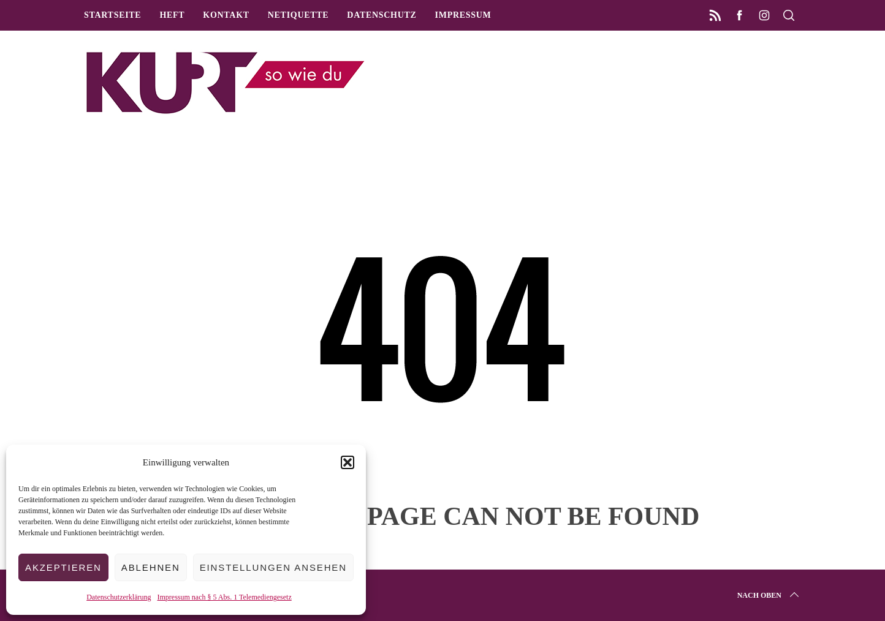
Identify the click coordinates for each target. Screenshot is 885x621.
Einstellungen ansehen (273, 567)
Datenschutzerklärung (118, 597)
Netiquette (298, 15)
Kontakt (226, 15)
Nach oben (769, 595)
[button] (347, 462)
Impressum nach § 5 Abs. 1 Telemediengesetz (225, 597)
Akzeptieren (63, 567)
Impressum (463, 15)
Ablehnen (150, 567)
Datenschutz (381, 15)
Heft (171, 15)
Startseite (112, 15)
